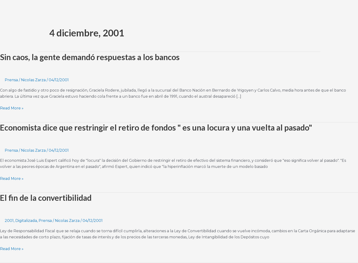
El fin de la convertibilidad (46, 197)
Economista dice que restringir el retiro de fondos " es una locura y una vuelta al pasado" (156, 127)
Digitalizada (26, 220)
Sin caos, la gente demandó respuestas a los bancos (90, 57)
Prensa (11, 80)
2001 (9, 220)
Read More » (12, 107)
